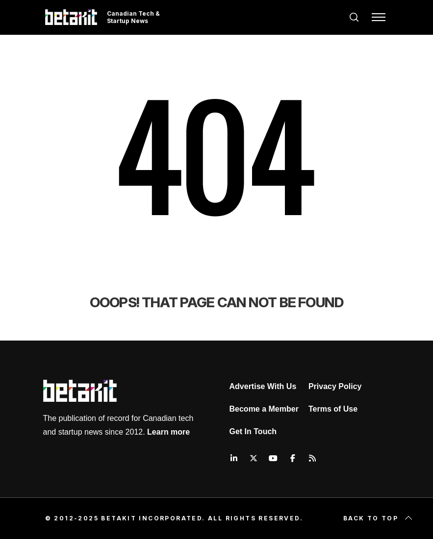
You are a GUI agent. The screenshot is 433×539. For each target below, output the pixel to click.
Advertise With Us (263, 386)
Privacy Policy (335, 386)
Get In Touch (253, 431)
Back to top (378, 518)
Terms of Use (332, 409)
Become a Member (264, 409)
